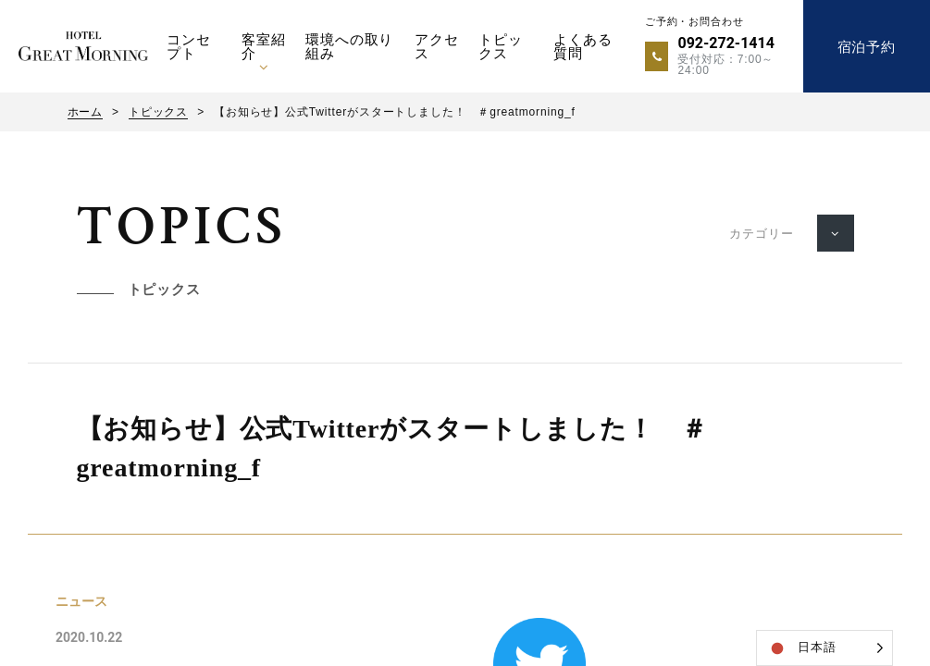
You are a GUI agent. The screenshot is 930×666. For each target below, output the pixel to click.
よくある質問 (582, 46)
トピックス (500, 46)
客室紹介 (264, 46)
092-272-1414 (725, 43)
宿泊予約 (866, 47)
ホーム (86, 111)
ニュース (81, 601)
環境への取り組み (349, 46)
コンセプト (189, 46)
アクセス (437, 46)
